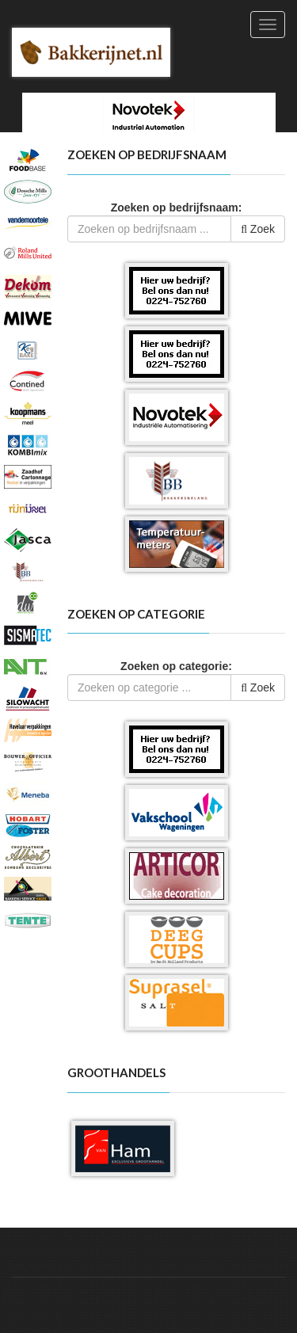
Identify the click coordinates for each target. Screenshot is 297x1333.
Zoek (258, 229)
